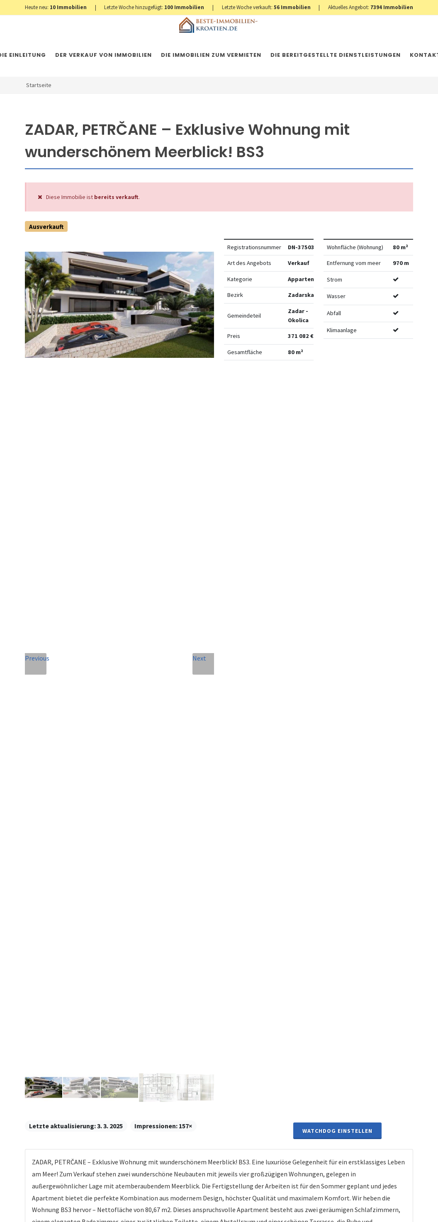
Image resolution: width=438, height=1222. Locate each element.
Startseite (38, 85)
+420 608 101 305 (75, 910)
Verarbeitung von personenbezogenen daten (191, 987)
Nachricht (149, 892)
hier (382, 968)
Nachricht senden (203, 1055)
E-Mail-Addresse (239, 811)
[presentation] (203, 1022)
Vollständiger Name (154, 813)
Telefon (144, 855)
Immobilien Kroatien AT (172, 1207)
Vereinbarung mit (191, 987)
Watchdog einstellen (337, 392)
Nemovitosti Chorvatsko (238, 1207)
